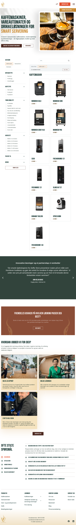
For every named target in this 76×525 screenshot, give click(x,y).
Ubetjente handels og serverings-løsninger (32, 500)
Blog (50, 506)
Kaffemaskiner (5, 496)
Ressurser (52, 499)
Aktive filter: (34, 66)
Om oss (51, 496)
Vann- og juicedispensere (8, 503)
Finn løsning (28, 505)
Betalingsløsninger (6, 509)
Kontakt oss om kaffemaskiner (11, 46)
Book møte (28, 46)
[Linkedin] (73, 521)
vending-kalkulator (68, 10)
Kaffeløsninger (32, 496)
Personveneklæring (54, 509)
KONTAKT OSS (65, 4)
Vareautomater (5, 499)
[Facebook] (68, 521)
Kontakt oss (38, 434)
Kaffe (2, 506)
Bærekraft (52, 503)
